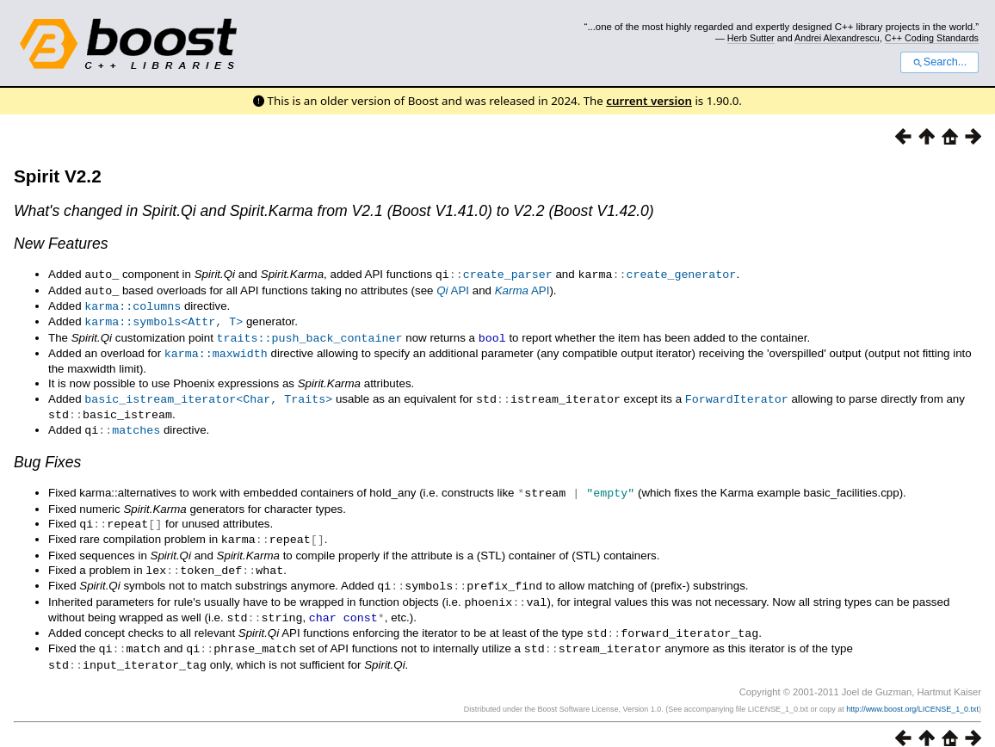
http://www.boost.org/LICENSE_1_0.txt (912, 692)
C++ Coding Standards (932, 38)
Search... (939, 62)
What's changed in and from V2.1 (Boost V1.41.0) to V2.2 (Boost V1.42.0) (334, 210)
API (452, 289)
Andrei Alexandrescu (837, 38)
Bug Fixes (47, 454)
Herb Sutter (751, 38)
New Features (61, 243)
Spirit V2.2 (58, 176)
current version (649, 100)
